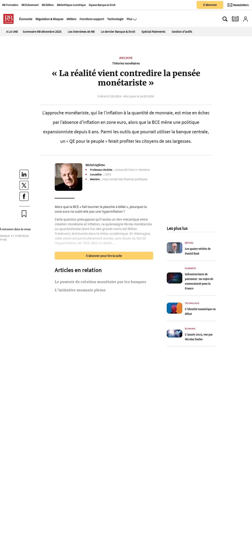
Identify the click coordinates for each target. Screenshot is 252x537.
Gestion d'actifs (182, 32)
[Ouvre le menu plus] (134, 19)
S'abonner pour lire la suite (104, 256)
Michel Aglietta (95, 165)
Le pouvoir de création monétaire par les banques (100, 282)
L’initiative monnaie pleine (80, 290)
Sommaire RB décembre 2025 (42, 32)
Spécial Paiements (153, 32)
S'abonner (210, 5)
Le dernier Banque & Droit (118, 32)
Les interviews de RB (81, 32)
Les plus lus (177, 228)
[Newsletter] (238, 4)
